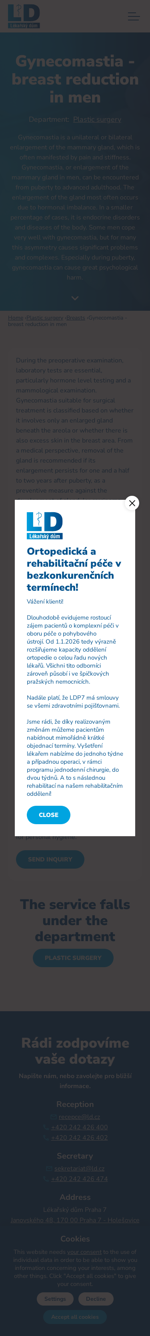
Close (48, 815)
